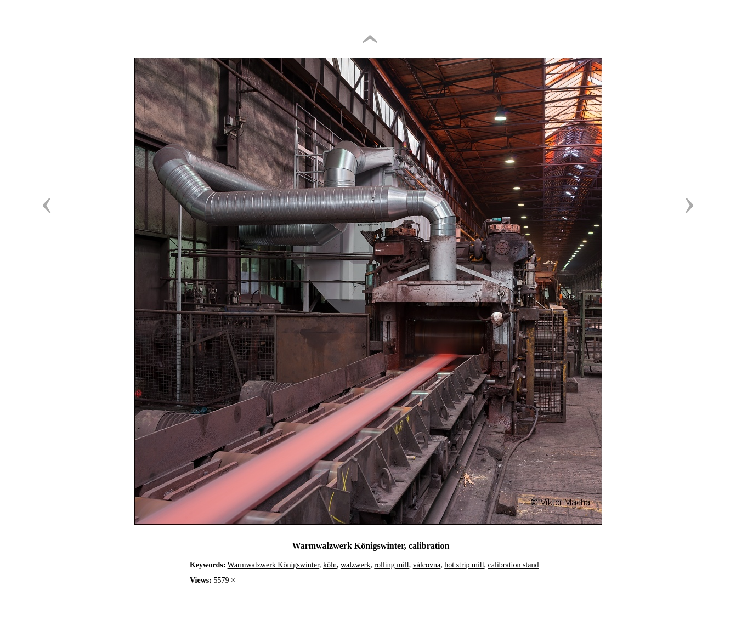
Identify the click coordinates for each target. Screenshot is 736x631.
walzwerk (355, 565)
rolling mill (391, 565)
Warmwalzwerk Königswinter (273, 565)
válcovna (427, 565)
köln (330, 565)
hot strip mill (464, 565)
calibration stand (513, 565)
